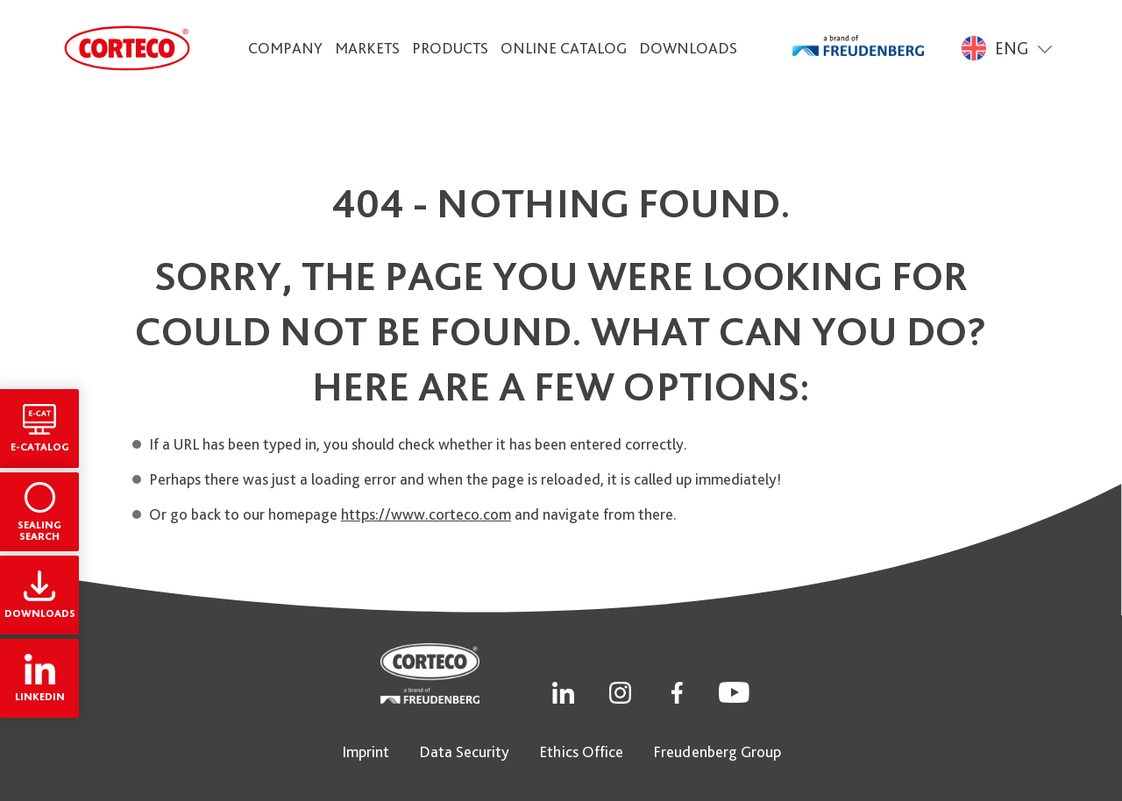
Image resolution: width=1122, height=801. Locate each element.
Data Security (464, 751)
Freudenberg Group (717, 751)
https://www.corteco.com (426, 514)
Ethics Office (581, 751)
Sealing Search (39, 512)
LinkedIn (40, 678)
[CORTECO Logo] (127, 48)
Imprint (365, 751)
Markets (367, 48)
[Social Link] (563, 691)
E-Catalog (40, 428)
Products (450, 48)
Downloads (688, 48)
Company (285, 48)
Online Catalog (564, 48)
